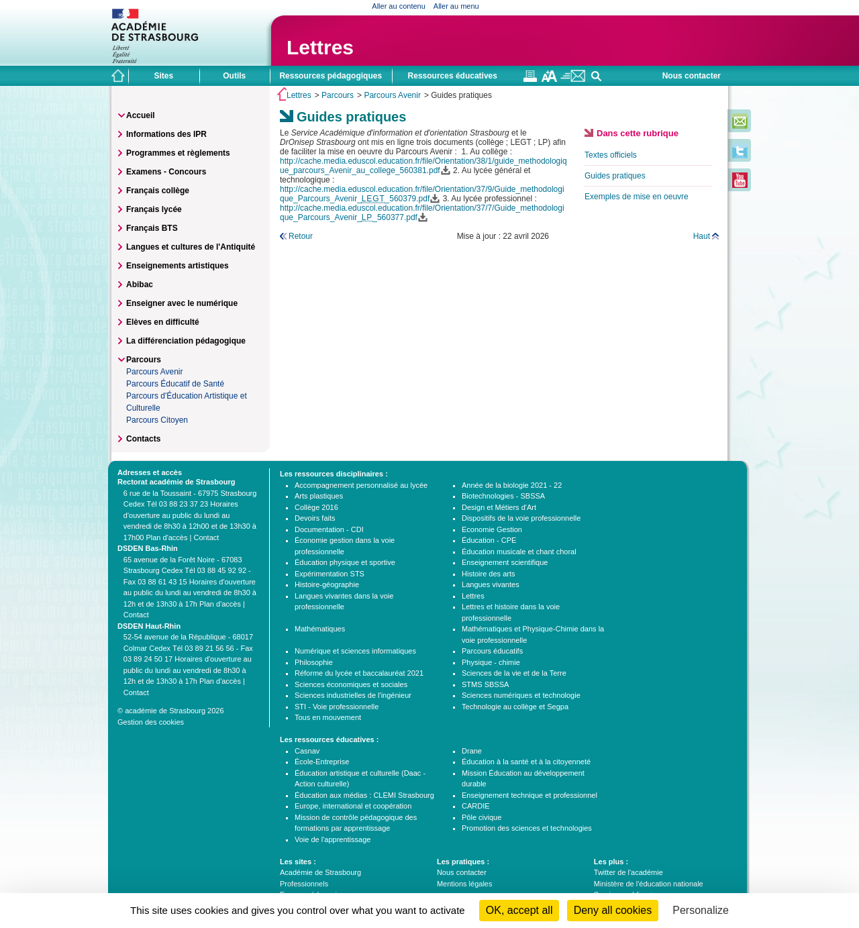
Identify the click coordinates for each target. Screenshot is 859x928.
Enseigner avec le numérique (182, 303)
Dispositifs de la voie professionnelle (521, 518)
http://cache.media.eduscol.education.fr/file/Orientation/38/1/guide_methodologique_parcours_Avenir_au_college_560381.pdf (423, 165)
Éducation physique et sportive (345, 562)
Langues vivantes (490, 584)
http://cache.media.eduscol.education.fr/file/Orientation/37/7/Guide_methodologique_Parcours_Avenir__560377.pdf (422, 212)
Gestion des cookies (150, 722)
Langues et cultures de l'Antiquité (190, 247)
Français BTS (152, 228)
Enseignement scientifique (505, 562)
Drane (472, 751)
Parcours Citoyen (157, 420)
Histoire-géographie (327, 584)
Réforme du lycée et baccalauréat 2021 (359, 673)
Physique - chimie (491, 662)
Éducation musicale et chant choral (519, 552)
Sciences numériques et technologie (521, 695)
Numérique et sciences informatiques (355, 651)
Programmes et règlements (178, 153)
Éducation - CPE (489, 540)
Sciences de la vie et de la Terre (514, 673)
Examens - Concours (166, 171)
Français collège (157, 190)
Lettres (320, 47)
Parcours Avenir (392, 95)
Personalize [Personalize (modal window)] (700, 910)
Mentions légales (465, 884)
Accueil (140, 115)
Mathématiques (320, 629)
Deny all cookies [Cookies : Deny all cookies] (613, 910)
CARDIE (476, 806)
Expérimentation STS (329, 574)
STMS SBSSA (485, 684)
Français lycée (154, 209)
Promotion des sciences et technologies (527, 828)
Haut (701, 236)
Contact (206, 537)
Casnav (307, 751)
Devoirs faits (315, 518)
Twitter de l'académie (628, 872)
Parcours (337, 95)
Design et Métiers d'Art (499, 507)
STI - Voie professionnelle (336, 707)
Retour (301, 236)
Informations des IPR (166, 134)
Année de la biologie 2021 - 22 (512, 485)
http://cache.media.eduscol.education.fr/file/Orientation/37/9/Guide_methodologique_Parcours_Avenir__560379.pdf (422, 194)
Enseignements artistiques (177, 265)
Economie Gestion (492, 529)
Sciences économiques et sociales (351, 684)
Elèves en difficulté (162, 322)
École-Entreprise (322, 762)
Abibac (139, 284)
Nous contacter (691, 76)
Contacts (143, 439)
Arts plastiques (319, 496)
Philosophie (314, 662)
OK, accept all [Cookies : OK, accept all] (519, 910)
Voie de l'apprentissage (332, 839)
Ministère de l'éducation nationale (648, 884)
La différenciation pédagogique (186, 341)
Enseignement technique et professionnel (529, 795)
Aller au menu (456, 6)
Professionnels (304, 884)
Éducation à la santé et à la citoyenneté (526, 762)
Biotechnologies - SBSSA (503, 496)
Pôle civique (481, 817)
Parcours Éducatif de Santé (175, 384)
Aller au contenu (398, 6)
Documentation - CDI (329, 529)
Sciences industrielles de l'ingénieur (353, 695)
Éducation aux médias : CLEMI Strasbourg (364, 795)
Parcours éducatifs (492, 651)
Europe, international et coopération (353, 806)
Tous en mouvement (328, 717)
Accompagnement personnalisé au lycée (361, 485)
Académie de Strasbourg (320, 872)
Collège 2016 (316, 507)
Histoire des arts (488, 574)
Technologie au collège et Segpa (515, 707)
